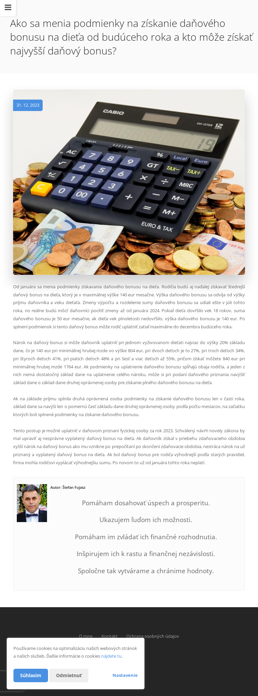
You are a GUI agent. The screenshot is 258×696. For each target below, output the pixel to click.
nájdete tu (111, 656)
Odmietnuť (69, 675)
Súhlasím (30, 675)
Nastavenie (125, 675)
